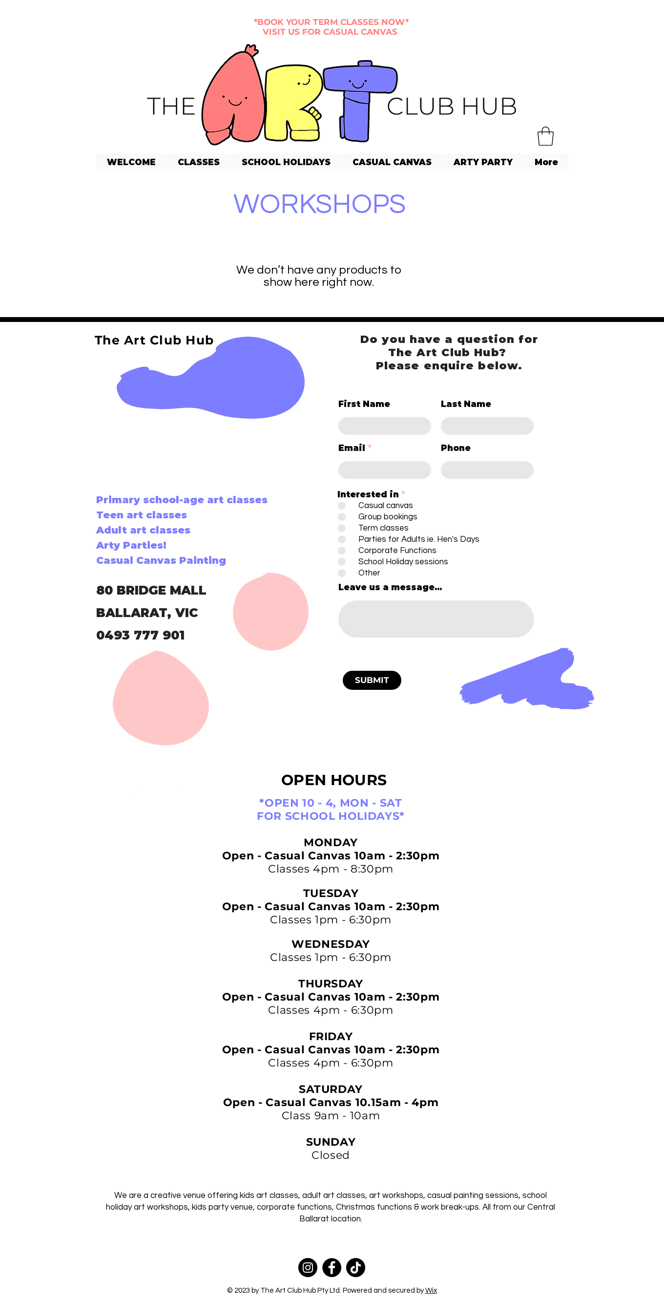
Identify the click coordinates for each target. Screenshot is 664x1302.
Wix (431, 1290)
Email (351, 448)
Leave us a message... (390, 587)
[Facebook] (136, 799)
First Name (364, 404)
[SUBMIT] (372, 680)
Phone (456, 448)
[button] (546, 136)
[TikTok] (355, 1267)
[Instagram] (173, 799)
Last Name (466, 404)
